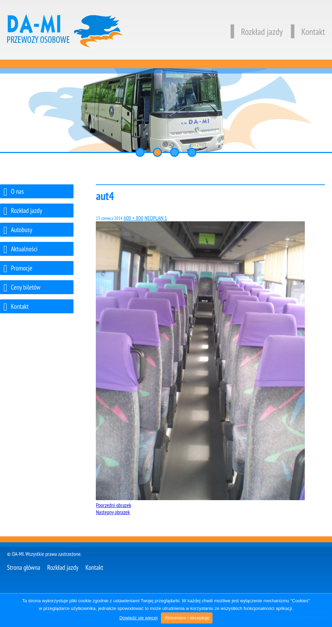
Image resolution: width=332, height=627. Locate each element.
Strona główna (23, 567)
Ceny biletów (21, 288)
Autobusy (17, 230)
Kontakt (308, 31)
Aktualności (20, 249)
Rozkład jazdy (257, 31)
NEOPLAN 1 (156, 217)
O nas (13, 192)
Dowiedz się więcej (138, 617)
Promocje (17, 268)
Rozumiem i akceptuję (186, 617)
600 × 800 (134, 217)
